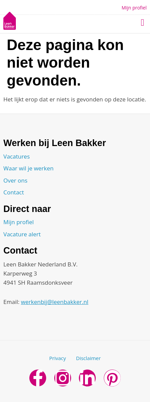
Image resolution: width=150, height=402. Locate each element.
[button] (143, 23)
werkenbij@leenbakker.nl (54, 302)
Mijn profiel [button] (134, 7)
